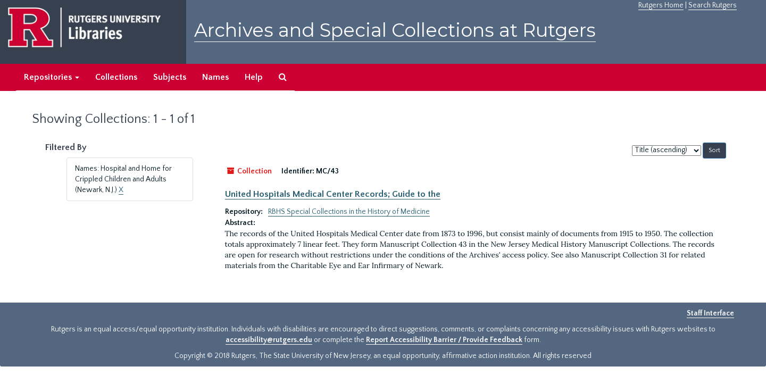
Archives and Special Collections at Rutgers (395, 30)
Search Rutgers (712, 5)
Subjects (169, 77)
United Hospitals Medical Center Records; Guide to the (332, 194)
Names (215, 77)
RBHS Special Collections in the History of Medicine (349, 211)
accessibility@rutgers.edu (269, 340)
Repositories (51, 77)
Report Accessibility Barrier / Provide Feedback (444, 340)
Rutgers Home (661, 5)
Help (254, 77)
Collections (116, 77)
